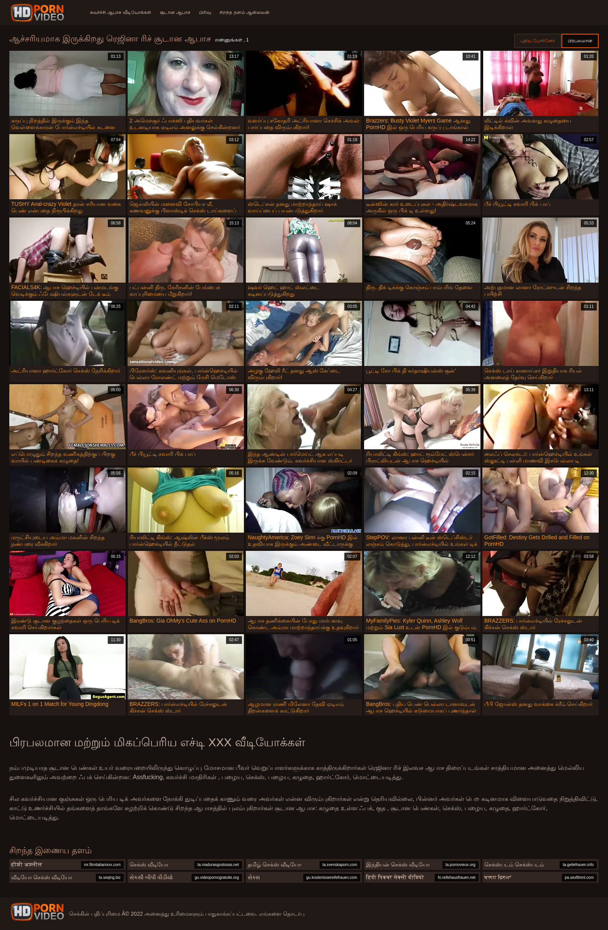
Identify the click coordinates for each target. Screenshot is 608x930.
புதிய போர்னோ (537, 40)
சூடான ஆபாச (176, 12)
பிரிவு (206, 12)
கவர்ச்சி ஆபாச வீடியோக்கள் (120, 12)
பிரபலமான (580, 40)
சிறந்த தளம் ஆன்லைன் (247, 12)
